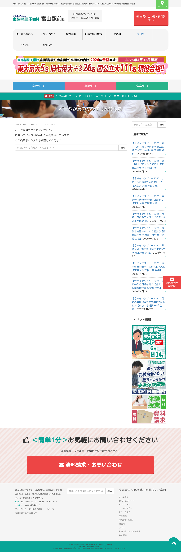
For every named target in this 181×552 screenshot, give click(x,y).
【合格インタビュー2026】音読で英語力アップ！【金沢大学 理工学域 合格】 (149, 217)
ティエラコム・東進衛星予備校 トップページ (34, 509)
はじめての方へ (24, 34)
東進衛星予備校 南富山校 (26, 513)
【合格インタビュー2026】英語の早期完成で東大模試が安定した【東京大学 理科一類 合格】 (149, 304)
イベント (24, 45)
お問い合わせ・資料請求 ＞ (151, 18)
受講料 (117, 34)
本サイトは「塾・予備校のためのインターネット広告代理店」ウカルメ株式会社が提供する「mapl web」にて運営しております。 (90, 549)
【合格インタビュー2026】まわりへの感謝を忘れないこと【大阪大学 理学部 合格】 (148, 182)
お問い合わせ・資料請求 (129, 531)
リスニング (123, 496)
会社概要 (123, 535)
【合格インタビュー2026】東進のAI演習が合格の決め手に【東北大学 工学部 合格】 (148, 200)
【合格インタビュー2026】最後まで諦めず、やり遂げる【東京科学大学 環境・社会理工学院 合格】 (149, 233)
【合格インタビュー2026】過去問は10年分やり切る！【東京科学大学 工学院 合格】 (148, 164)
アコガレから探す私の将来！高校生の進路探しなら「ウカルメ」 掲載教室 (90, 545)
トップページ (21, 124)
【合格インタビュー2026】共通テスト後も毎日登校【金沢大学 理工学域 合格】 (149, 249)
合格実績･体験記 (94, 34)
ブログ (140, 34)
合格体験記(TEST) (127, 500)
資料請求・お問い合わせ (90, 464)
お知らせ (47, 45)
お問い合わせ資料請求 (172, 282)
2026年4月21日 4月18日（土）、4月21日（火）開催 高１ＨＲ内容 (90, 96)
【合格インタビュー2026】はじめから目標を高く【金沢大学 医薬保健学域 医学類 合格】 (149, 284)
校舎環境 (71, 34)
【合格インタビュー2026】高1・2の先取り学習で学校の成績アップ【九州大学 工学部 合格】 (148, 149)
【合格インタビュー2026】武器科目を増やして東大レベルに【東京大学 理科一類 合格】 (149, 266)
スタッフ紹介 (47, 34)
